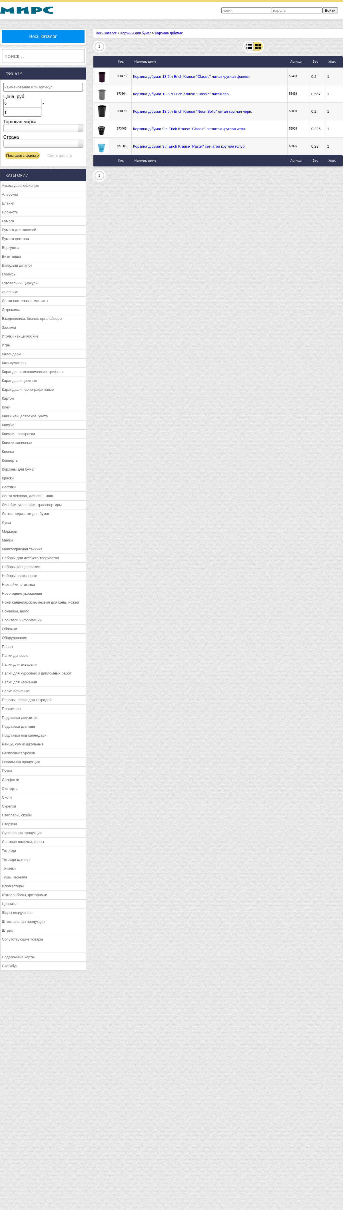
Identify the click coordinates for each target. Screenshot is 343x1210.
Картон (8, 398)
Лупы (6, 522)
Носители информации (22, 620)
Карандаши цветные (19, 380)
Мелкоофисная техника (22, 549)
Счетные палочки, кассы (23, 842)
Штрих (7, 930)
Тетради (9, 850)
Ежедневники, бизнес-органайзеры (32, 318)
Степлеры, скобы (17, 815)
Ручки (7, 771)
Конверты (10, 460)
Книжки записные (17, 443)
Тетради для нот (16, 859)
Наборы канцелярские (21, 567)
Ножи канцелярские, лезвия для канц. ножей (40, 602)
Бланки (8, 203)
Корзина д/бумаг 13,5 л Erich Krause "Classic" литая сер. (181, 94)
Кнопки (8, 451)
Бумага (8, 221)
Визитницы (11, 256)
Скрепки (9, 806)
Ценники (9, 904)
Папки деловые (15, 655)
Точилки (9, 868)
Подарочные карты (18, 957)
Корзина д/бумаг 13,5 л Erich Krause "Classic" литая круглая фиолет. (191, 76)
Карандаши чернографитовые (28, 389)
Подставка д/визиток (19, 717)
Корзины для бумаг (18, 469)
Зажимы (9, 327)
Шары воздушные (17, 913)
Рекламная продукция (21, 762)
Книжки (8, 425)
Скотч (7, 797)
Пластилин (11, 709)
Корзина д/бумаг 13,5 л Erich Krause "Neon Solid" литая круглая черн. (192, 111)
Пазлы (7, 646)
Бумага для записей (19, 230)
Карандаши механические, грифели (33, 372)
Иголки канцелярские (20, 336)
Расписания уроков (18, 753)
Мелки (7, 540)
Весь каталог (43, 36)
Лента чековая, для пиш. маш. (28, 496)
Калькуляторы (14, 363)
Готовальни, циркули (20, 283)
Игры (6, 345)
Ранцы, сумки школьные (23, 744)
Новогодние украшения (22, 593)
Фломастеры (13, 886)
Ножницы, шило (15, 611)
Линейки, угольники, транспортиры (32, 505)
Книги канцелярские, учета (25, 416)
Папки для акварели (19, 664)
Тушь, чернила (14, 877)
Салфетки (10, 779)
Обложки (9, 629)
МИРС (26, 10)
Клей (6, 407)
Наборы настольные (19, 576)
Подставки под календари (24, 735)
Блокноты (10, 212)
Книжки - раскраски (18, 434)
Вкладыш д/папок (17, 265)
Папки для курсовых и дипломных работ (37, 673)
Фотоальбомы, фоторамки (24, 895)
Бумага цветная (15, 239)
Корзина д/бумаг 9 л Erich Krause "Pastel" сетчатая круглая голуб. (189, 146)
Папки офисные (15, 691)
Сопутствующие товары (22, 939)
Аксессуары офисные (20, 185)
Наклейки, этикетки (18, 584)
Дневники (10, 292)
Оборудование (14, 638)
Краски (8, 478)
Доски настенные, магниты (25, 301)
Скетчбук (9, 966)
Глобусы (9, 274)
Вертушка (10, 247)
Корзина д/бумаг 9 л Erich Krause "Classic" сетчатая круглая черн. (189, 129)
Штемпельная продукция (23, 921)
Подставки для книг (19, 726)
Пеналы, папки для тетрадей (27, 700)
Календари (11, 354)
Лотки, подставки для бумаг (25, 513)
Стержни (9, 824)
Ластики (9, 487)
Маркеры (10, 531)
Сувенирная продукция (22, 833)
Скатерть (10, 788)
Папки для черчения (19, 682)
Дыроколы (11, 310)
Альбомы (10, 194)
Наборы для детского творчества (30, 558)
